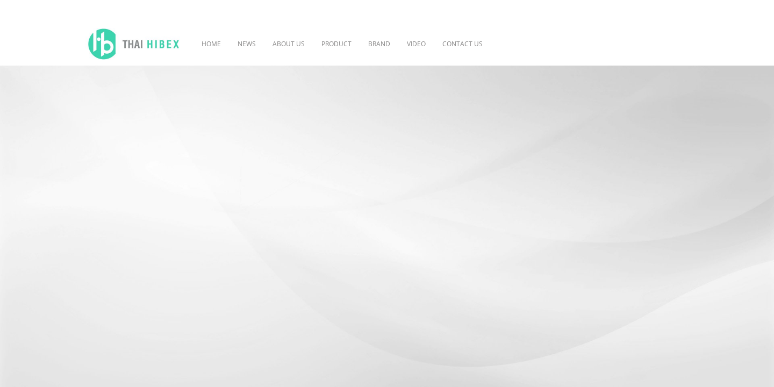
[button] (507, 44)
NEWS (247, 43)
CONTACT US (462, 43)
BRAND (379, 43)
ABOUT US (289, 43)
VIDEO (416, 43)
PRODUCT (336, 43)
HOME (211, 43)
